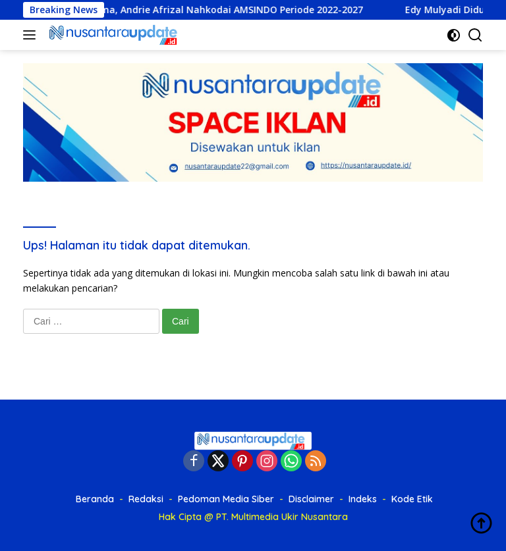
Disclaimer (311, 499)
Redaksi (145, 499)
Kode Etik (412, 499)
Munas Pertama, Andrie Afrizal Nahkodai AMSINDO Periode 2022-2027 (207, 10)
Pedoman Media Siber (226, 499)
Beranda (95, 499)
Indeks (363, 499)
